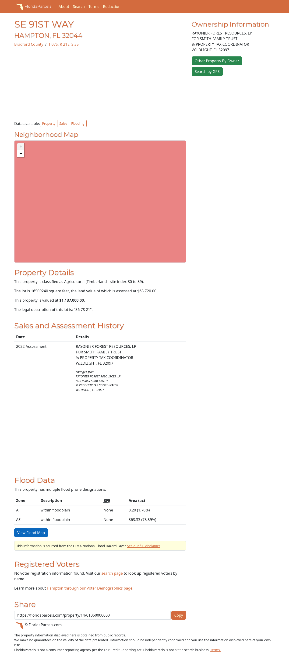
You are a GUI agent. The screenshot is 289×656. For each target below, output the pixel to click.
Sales (63, 123)
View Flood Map (31, 532)
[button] (20, 146)
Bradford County (28, 44)
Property (48, 123)
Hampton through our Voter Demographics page (89, 588)
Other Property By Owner (217, 60)
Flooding (78, 123)
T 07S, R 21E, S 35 (63, 44)
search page (112, 573)
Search (79, 6)
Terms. (215, 650)
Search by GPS (207, 71)
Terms (93, 6)
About (64, 6)
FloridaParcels (32, 6)
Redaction (111, 6)
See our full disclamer (143, 546)
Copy (178, 615)
